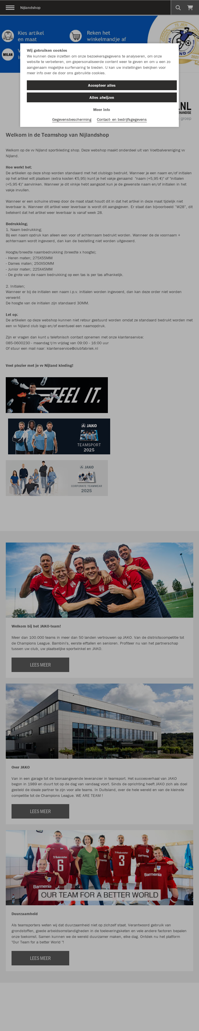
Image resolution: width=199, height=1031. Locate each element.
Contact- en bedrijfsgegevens (122, 119)
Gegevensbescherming (71, 119)
